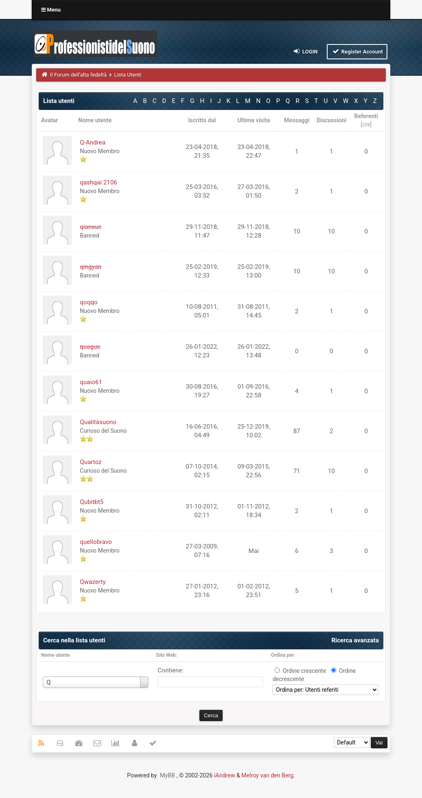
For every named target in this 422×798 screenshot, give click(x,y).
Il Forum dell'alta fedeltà (78, 75)
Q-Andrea (93, 142)
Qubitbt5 (91, 502)
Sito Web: (166, 655)
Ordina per (282, 655)
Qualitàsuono (98, 422)
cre (366, 124)
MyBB (167, 775)
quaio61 (91, 382)
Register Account (357, 51)
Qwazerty (93, 582)
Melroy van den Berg (267, 775)
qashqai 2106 (98, 182)
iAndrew (224, 775)
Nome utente (55, 655)
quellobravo (96, 542)
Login (305, 51)
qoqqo (89, 302)
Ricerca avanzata (355, 640)
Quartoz (91, 462)
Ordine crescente (304, 670)
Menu (51, 10)
